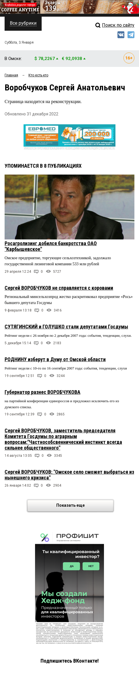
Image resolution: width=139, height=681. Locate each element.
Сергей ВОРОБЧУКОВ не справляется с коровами (59, 288)
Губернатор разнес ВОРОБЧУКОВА (42, 392)
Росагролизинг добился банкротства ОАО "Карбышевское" (51, 246)
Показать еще (84, 505)
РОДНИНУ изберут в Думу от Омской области (55, 359)
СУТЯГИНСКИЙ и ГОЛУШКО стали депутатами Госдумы (66, 327)
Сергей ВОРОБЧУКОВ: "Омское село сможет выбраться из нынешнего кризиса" (69, 475)
